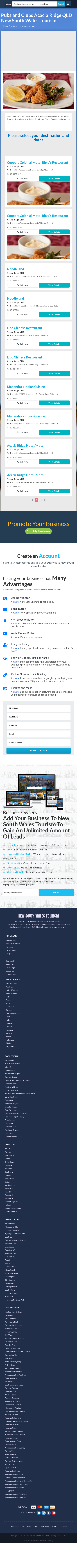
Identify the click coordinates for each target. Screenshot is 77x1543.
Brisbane (8, 1165)
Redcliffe (8, 1192)
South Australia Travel (14, 1385)
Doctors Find (10, 1444)
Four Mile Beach (11, 1293)
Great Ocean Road (13, 1136)
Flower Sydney (11, 1332)
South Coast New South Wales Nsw (20, 1093)
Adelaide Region (12, 1130)
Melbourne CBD (11, 1227)
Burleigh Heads (11, 1286)
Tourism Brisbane (12, 1424)
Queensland (10, 1070)
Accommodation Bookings (16, 1494)
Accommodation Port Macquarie (18, 1481)
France (9, 1000)
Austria (9, 1033)
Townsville (9, 1195)
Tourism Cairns (11, 1428)
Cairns (7, 1182)
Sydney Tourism (11, 1388)
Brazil (8, 1016)
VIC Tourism (10, 1464)
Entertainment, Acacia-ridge (23, 26)
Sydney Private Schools (14, 1338)
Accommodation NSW (14, 1474)
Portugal (9, 1030)
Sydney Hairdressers (13, 1325)
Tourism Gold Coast (13, 1441)
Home (5, 26)
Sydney (8, 1152)
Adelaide (8, 1168)
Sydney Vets (10, 1451)
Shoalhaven (10, 1120)
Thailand (9, 1043)
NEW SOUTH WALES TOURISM (38, 916)
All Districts (10, 1223)
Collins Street (10, 1267)
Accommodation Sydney (15, 1448)
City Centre (10, 1280)
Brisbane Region (12, 1103)
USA (29, 1526)
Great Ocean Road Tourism (16, 1421)
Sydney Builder (11, 1355)
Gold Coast (9, 1162)
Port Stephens (11, 1110)
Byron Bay (9, 1188)
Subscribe (10, 971)
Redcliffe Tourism (12, 1401)
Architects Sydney (12, 1368)
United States (12, 990)
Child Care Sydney (12, 1348)
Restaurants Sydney (13, 1312)
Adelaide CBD (11, 1243)
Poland (9, 1026)
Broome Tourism (12, 1398)
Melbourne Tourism (13, 1408)
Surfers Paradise (12, 1230)
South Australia (11, 1090)
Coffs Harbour (11, 1212)
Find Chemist (10, 1318)
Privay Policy (11, 974)
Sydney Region (11, 1077)
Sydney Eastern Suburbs (15, 1233)
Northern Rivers (11, 1087)
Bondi (7, 1260)
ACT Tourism (10, 1395)
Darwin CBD (10, 1250)
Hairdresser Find (12, 1328)
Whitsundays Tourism (14, 1431)
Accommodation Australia (15, 1375)
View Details (54, 178)
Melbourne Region (12, 1074)
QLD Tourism (10, 1468)
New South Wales (12, 1064)
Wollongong (10, 1185)
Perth (7, 1158)
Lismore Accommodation (15, 1477)
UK (23, 1526)
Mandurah (9, 1198)
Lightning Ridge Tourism (15, 1411)
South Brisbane (11, 1273)
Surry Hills (9, 1296)
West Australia (11, 1083)
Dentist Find (10, 1345)
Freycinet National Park (14, 1300)
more (43, 500)
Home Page (10, 940)
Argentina (10, 1046)
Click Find (9, 1315)
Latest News (11, 950)
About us (10, 964)
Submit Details (38, 750)
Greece (9, 1023)
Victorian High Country (14, 1117)
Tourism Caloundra (13, 1418)
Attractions (10, 1365)
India (8, 1020)
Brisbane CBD (11, 1253)
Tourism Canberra (12, 1471)
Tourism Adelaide (12, 1438)
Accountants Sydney (13, 1371)
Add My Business (38, 531)
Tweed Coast (10, 1127)
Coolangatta (10, 1276)
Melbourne (9, 1155)
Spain (8, 1003)
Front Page (10, 967)
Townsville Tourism (13, 1405)
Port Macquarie (11, 1202)
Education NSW (11, 1342)
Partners (9, 947)
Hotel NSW (9, 1491)
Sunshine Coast (11, 1097)
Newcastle (9, 1178)
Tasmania (9, 1100)
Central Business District (15, 1240)
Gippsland (9, 1123)
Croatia (9, 1010)
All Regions (9, 1060)
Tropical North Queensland (16, 1113)
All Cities (8, 1149)
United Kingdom (12, 1013)
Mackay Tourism (11, 1414)
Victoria (8, 1067)
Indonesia (10, 1040)
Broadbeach (10, 1247)
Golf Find (8, 1335)
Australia (9, 987)
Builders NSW (10, 1358)
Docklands (9, 1283)
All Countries (11, 983)
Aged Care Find (11, 1322)
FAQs (8, 953)
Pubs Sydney (10, 1454)
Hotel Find (9, 1381)
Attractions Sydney (13, 1361)
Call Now (22, 178)
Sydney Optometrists (14, 1461)
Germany (9, 1007)
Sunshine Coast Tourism (15, 1434)
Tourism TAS (10, 1391)
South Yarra (10, 1290)
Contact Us (10, 961)
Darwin (8, 1175)
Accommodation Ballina (14, 1487)
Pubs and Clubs (11, 1458)
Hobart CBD (10, 1257)
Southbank (9, 1237)
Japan (8, 1036)
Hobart (8, 1205)
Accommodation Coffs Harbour (18, 1484)
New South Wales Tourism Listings (38, 1540)
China (54, 1526)
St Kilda (8, 1263)
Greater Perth (11, 1107)
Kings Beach (10, 1270)
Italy (8, 997)
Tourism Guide (11, 1378)
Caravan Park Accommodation (17, 1352)
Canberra (9, 1172)
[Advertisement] (38, 51)
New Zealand (11, 993)
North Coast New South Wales (17, 1080)
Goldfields (9, 1133)
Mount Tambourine (13, 1208)
